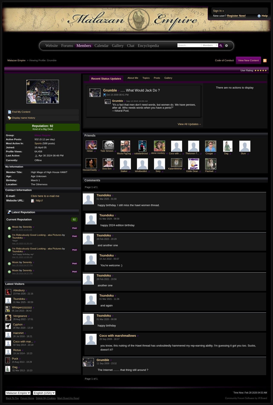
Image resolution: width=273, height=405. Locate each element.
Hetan (90, 151)
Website (51, 46)
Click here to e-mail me (45, 196)
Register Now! (236, 15)
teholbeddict (141, 171)
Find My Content (19, 112)
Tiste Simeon (106, 151)
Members (84, 46)
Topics (146, 77)
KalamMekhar (175, 169)
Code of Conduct (224, 60)
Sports (38, 143)
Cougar (209, 153)
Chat (130, 46)
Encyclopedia (148, 46)
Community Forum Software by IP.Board (246, 398)
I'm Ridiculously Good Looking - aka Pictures (37, 234)
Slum (243, 153)
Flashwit (209, 171)
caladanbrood (141, 153)
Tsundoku (17, 237)
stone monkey (158, 153)
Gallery (118, 46)
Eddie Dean (192, 171)
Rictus (17, 350)
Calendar (101, 46)
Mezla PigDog (124, 153)
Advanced (226, 46)
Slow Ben (107, 169)
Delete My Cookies (46, 398)
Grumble (110, 90)
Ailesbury (19, 290)
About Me (133, 77)
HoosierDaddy (90, 170)
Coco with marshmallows (117, 335)
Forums (67, 46)
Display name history (21, 118)
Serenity (27, 226)
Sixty (158, 171)
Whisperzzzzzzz (22, 307)
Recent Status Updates (106, 78)
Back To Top (12, 398)
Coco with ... (175, 153)
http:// (39, 200)
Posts (157, 77)
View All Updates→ (189, 124)
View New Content (248, 60)
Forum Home (27, 398)
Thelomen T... (192, 153)
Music (15, 226)
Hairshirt (18, 333)
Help (262, 16)
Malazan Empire (16, 60)
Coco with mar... (23, 341)
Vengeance (20, 316)
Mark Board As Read (68, 398)
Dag (14, 367)
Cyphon (18, 324)
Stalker (124, 171)
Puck (15, 358)
